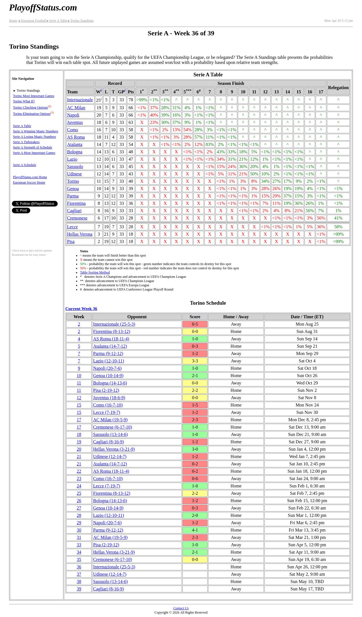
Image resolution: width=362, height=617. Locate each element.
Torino (73, 181)
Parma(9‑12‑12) (108, 353)
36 (79, 566)
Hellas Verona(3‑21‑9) (114, 449)
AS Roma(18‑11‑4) (111, 338)
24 (79, 485)
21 (79, 456)
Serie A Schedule (24, 165)
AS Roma (76, 137)
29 (79, 522)
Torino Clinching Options (30, 107)
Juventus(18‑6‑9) (109, 397)
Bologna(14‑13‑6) (110, 382)
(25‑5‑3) (114, 324)
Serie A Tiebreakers (26, 142)
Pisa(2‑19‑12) (106, 390)
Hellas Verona (79, 234)
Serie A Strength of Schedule (32, 147)
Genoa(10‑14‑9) (108, 375)
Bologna (74, 151)
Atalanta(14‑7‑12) (110, 346)
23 (79, 478)
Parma (73, 196)
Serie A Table (57, 21)
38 (79, 581)
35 (79, 559)
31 (79, 537)
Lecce (72, 226)
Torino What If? (24, 101)
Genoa (73, 188)
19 (79, 441)
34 (79, 552)
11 (79, 382)
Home (13, 21)
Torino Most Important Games (33, 96)
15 (79, 405)
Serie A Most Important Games (34, 153)
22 (79, 471)
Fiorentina (76, 203)
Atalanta (74, 144)
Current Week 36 (81, 308)
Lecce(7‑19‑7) (106, 412)
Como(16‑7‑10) (107, 405)
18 (79, 434)
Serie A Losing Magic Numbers (34, 137)
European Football (32, 21)
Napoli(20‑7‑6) (107, 368)
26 (79, 500)
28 (79, 515)
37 (79, 574)
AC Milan (76, 107)
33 (79, 544)
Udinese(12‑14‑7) (109, 456)
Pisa (71, 241)
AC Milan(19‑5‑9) (110, 419)
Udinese (74, 173)
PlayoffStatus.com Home (30, 177)
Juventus (75, 122)
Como (72, 129)
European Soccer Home (29, 182)
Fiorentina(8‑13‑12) (111, 331)
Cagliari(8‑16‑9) (108, 441)
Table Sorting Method (95, 272)
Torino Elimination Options (32, 114)
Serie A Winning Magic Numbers (35, 131)
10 (79, 375)
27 (79, 508)
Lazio (72, 159)
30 (79, 530)
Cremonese (77, 218)
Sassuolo (75, 166)
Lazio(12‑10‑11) (108, 360)
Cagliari (74, 210)
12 (79, 397)
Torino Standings (80, 21)
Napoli (73, 115)
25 (79, 493)
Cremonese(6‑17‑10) (112, 427)
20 (79, 449)
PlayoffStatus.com (43, 7)
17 (79, 419)
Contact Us (181, 608)
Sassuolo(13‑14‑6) (110, 434)
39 (79, 588)
